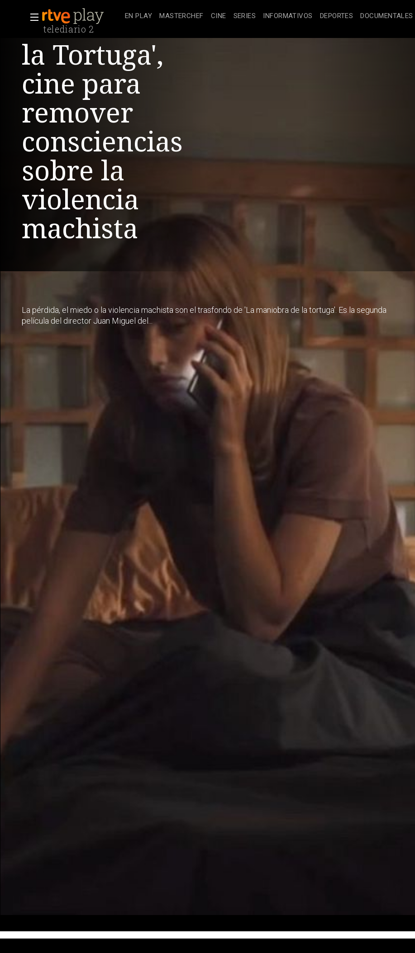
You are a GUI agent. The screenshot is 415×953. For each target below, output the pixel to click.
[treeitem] (138, 16)
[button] (32, 17)
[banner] (81, 16)
